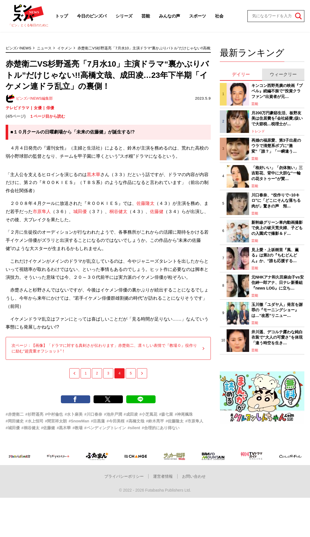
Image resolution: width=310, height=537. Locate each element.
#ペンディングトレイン (105, 428)
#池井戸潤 (113, 414)
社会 (219, 16)
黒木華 (93, 174)
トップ (61, 16)
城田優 (80, 211)
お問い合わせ (194, 476)
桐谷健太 (118, 211)
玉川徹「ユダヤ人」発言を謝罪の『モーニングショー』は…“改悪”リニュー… (277, 310)
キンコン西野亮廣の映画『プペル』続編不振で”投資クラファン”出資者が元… (277, 91)
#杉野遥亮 (34, 414)
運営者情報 (163, 476)
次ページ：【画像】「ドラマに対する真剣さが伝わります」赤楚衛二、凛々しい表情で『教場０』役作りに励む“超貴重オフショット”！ (108, 348)
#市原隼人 (194, 421)
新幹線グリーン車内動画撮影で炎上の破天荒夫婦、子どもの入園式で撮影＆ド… (277, 228)
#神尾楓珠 (184, 414)
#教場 (77, 428)
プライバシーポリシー (124, 476)
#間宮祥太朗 (56, 421)
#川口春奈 (93, 414)
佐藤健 (156, 211)
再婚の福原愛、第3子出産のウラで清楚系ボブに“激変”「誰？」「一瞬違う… (276, 146)
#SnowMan (78, 421)
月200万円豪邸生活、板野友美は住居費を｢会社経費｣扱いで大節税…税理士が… (277, 118)
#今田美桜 (116, 421)
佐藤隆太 (145, 203)
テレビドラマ (17, 108)
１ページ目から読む (47, 116)
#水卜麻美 (74, 414)
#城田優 (13, 428)
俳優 (50, 108)
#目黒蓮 (98, 421)
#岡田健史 (15, 421)
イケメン (64, 48)
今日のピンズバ (92, 16)
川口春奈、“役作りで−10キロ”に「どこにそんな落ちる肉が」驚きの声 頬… (276, 200)
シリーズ (124, 16)
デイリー (241, 74)
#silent (134, 428)
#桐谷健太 (30, 428)
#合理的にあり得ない (161, 428)
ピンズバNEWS (18, 48)
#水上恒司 (34, 421)
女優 (38, 108)
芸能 (145, 16)
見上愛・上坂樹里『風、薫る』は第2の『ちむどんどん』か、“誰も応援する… (275, 255)
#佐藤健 (48, 428)
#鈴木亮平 (155, 421)
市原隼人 (42, 211)
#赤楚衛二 (15, 414)
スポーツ (197, 16)
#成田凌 (131, 414)
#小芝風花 (149, 414)
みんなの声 (169, 16)
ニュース (44, 48)
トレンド (258, 131)
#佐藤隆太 (175, 421)
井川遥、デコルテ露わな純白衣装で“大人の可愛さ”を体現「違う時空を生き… (277, 337)
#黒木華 (64, 428)
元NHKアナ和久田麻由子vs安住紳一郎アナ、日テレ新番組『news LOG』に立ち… (277, 282)
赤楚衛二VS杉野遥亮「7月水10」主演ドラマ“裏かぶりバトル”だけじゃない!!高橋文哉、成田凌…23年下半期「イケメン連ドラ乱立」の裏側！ (193, 48)
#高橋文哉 (135, 421)
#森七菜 (166, 414)
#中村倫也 (54, 414)
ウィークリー (283, 74)
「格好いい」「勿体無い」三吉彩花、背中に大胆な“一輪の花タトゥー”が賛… (277, 173)
